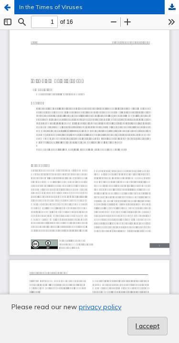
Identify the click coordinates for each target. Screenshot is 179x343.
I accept (147, 326)
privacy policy (100, 307)
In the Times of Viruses (51, 6)
